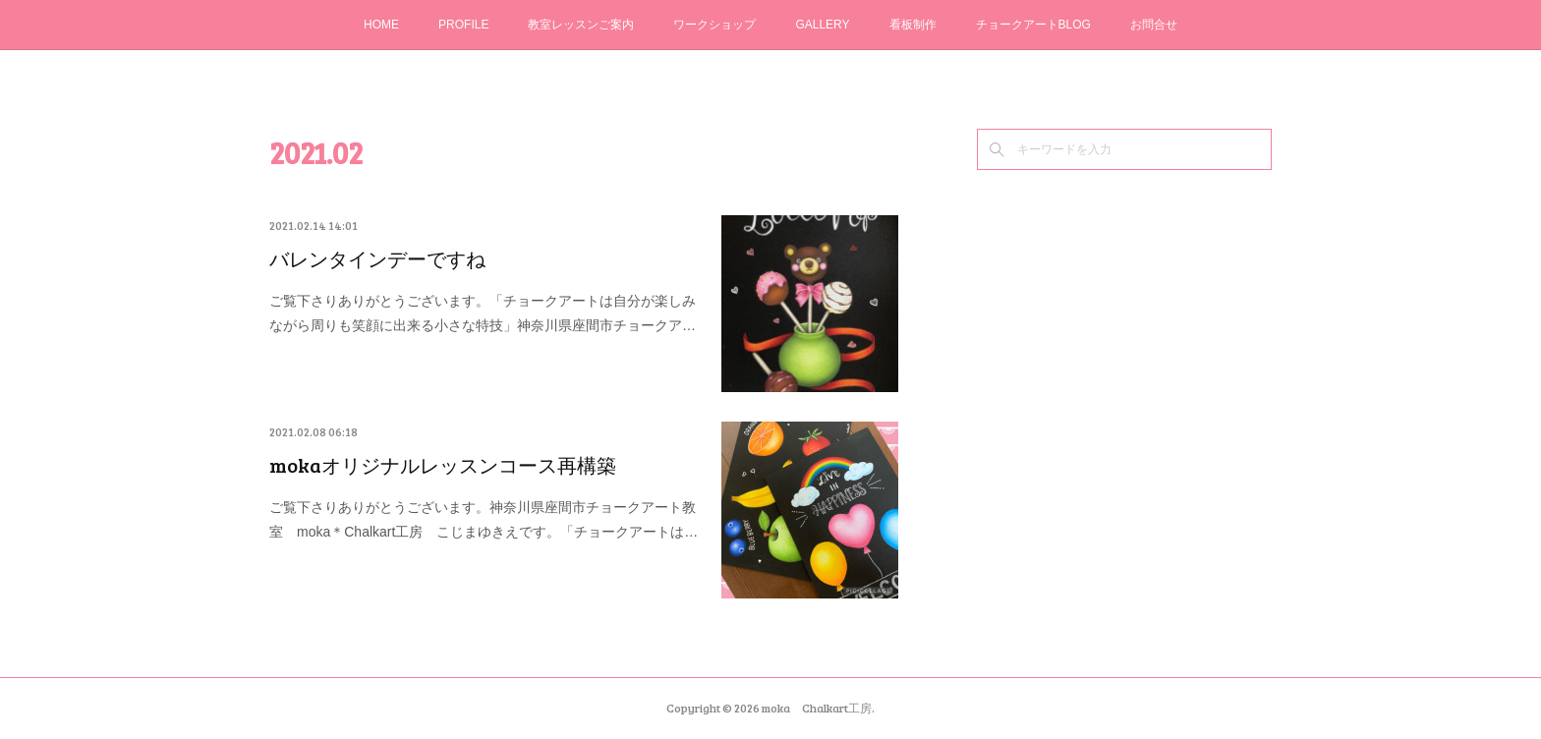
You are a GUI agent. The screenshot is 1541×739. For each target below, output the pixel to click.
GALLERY (822, 24)
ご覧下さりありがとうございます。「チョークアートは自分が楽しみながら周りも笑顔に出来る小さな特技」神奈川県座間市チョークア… (482, 313)
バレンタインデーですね (377, 258)
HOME (381, 24)
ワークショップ (714, 24)
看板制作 (913, 24)
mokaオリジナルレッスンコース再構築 (442, 465)
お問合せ (1153, 24)
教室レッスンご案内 (581, 24)
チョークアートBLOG (1033, 24)
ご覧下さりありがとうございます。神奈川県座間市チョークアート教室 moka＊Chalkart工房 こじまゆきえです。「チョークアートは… (483, 519)
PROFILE (463, 24)
